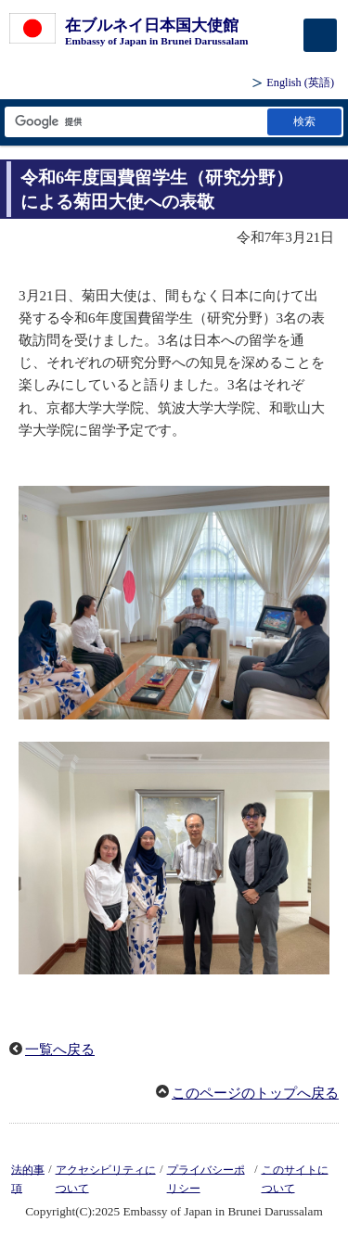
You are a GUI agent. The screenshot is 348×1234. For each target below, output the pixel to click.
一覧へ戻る (60, 1049)
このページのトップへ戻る (255, 1093)
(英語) (300, 82)
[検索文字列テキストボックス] (134, 121)
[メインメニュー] (320, 35)
